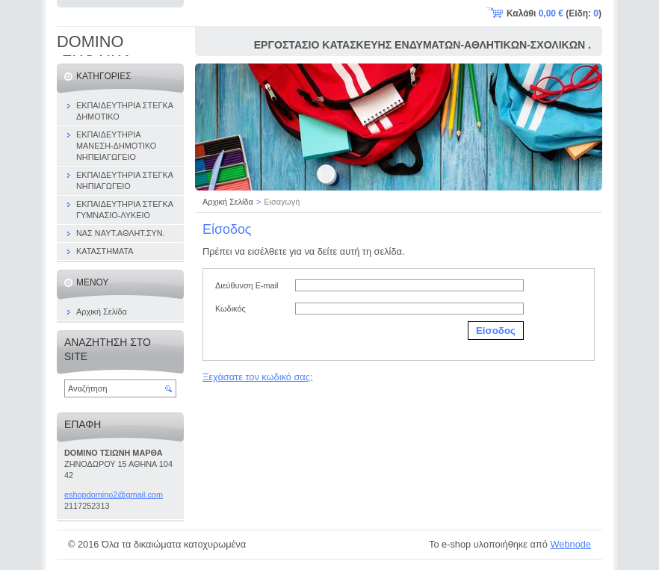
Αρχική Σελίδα (227, 201)
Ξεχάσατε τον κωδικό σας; (257, 376)
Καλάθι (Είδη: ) (554, 13)
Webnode (570, 544)
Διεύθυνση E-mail (247, 285)
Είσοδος (496, 330)
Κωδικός (230, 308)
